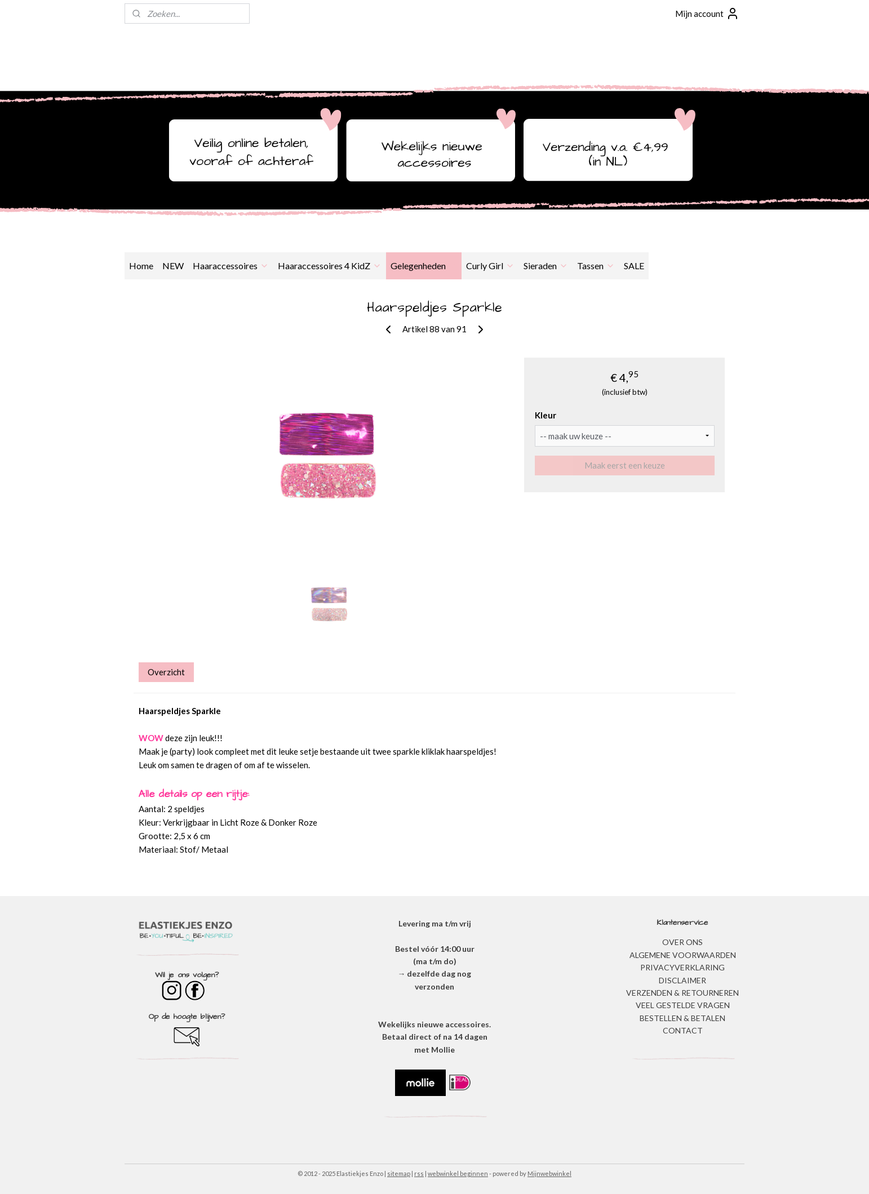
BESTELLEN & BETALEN (682, 1018)
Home (141, 265)
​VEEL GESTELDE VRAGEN (683, 1005)
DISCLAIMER (682, 980)
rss (419, 1173)
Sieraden (546, 265)
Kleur (545, 415)
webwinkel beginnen (458, 1173)
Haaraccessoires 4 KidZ (330, 265)
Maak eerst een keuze (624, 465)
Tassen (596, 265)
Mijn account (707, 13)
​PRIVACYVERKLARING (682, 967)
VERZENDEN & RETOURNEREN (682, 992)
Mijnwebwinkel (549, 1173)
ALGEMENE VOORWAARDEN (682, 955)
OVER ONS (682, 942)
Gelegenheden (424, 265)
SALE (634, 265)
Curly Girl (490, 265)
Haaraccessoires (231, 265)
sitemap (398, 1173)
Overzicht (166, 672)
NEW (173, 265)
